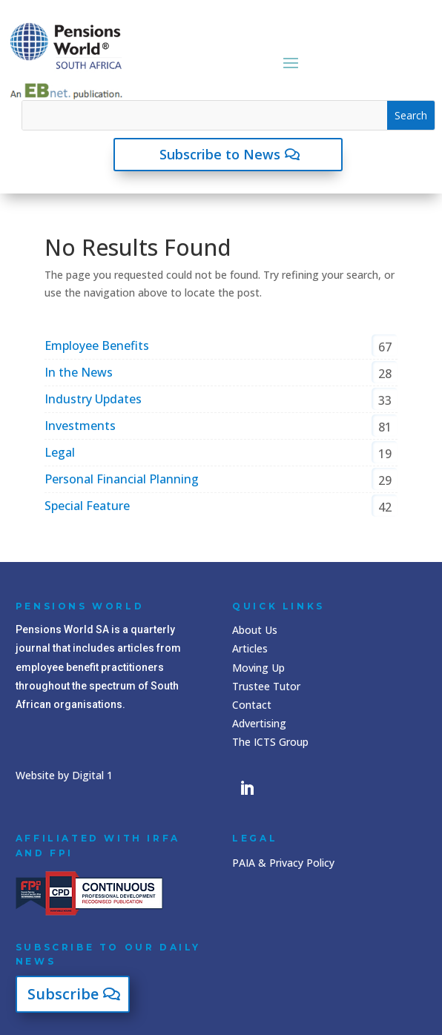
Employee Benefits (96, 345)
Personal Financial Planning (121, 479)
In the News (78, 372)
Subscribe (63, 994)
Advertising (259, 723)
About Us (254, 630)
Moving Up (258, 668)
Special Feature (87, 505)
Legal (59, 452)
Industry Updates (93, 399)
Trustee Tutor (266, 686)
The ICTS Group (270, 742)
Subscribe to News (219, 154)
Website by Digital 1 (64, 775)
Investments (80, 425)
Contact (251, 705)
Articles (250, 648)
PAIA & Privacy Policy (283, 863)
